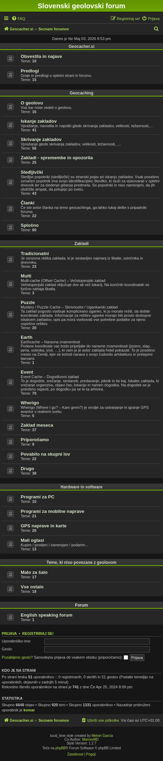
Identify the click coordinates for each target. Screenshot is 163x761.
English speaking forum (46, 615)
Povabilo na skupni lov (45, 454)
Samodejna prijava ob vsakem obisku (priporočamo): (81, 657)
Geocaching (82, 93)
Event (27, 372)
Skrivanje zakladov (41, 139)
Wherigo (30, 402)
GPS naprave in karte (44, 525)
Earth (26, 337)
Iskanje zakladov (39, 121)
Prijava (9, 633)
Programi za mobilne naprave (52, 511)
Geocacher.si (82, 46)
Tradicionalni (35, 253)
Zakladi (81, 243)
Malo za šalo (34, 572)
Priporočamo (35, 439)
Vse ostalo (32, 586)
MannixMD (90, 739)
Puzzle (28, 302)
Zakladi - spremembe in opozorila (57, 157)
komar (29, 710)
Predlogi (30, 70)
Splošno (30, 225)
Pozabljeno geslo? (17, 657)
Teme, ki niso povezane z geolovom (82, 562)
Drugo (27, 468)
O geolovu (32, 102)
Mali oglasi (32, 540)
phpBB (60, 748)
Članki (28, 202)
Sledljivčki (32, 172)
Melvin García (102, 736)
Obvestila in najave (41, 56)
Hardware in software (81, 487)
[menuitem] (18, 18)
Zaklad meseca (37, 425)
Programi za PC (37, 496)
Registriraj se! (38, 633)
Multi (26, 275)
